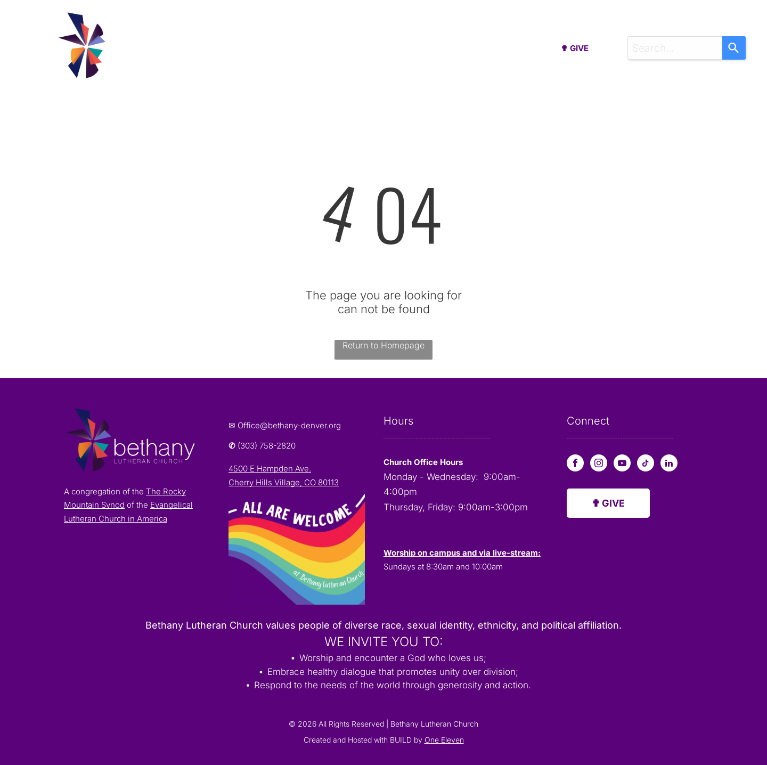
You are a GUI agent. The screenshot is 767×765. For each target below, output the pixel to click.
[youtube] (622, 464)
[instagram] (598, 464)
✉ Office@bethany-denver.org (285, 425)
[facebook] (575, 464)
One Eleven (444, 739)
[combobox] (674, 48)
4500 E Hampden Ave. (270, 468)
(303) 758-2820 (267, 446)
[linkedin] (669, 464)
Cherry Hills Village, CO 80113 (284, 482)
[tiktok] (645, 464)
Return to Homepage (383, 345)
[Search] (734, 48)
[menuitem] (195, 51)
